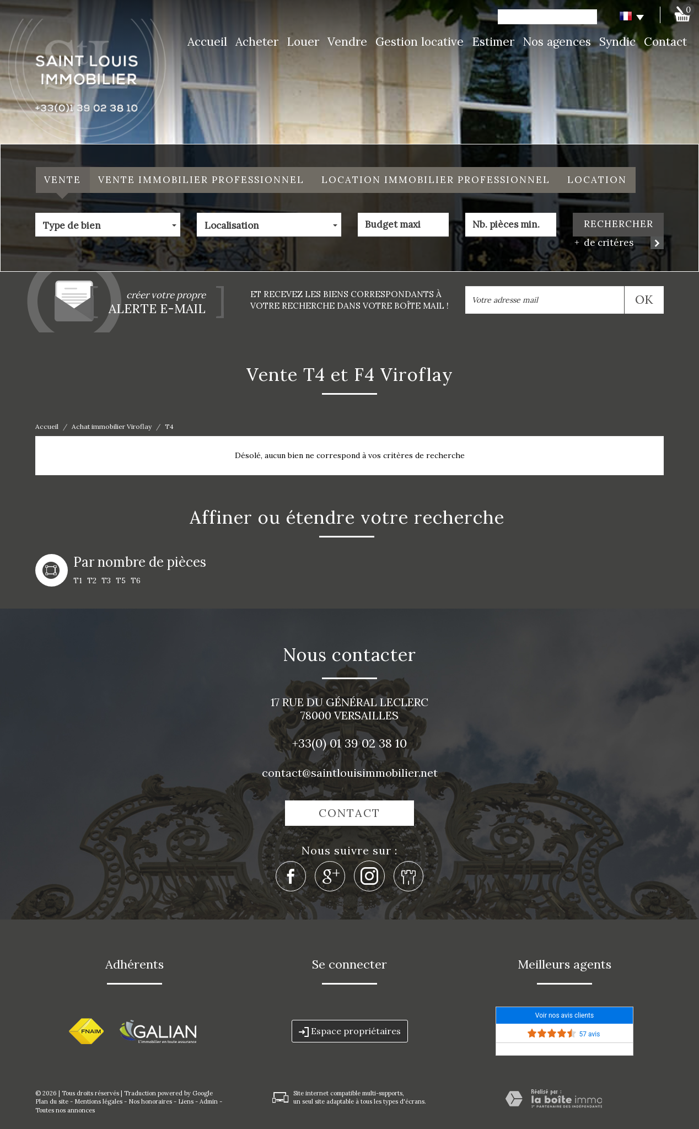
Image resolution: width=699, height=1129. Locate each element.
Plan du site (51, 1101)
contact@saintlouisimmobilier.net (350, 772)
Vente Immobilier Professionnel (201, 180)
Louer (303, 41)
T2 (91, 580)
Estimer (493, 41)
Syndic (617, 41)
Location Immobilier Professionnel (435, 180)
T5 (121, 580)
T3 (106, 580)
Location (597, 180)
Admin (209, 1101)
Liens (185, 1101)
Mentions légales (98, 1101)
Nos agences (557, 41)
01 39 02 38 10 (368, 743)
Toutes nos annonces (65, 1110)
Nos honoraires (150, 1101)
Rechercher (618, 224)
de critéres (604, 242)
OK (644, 299)
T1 (77, 580)
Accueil (207, 41)
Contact (665, 41)
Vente (62, 180)
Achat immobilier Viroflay (112, 426)
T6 (136, 580)
